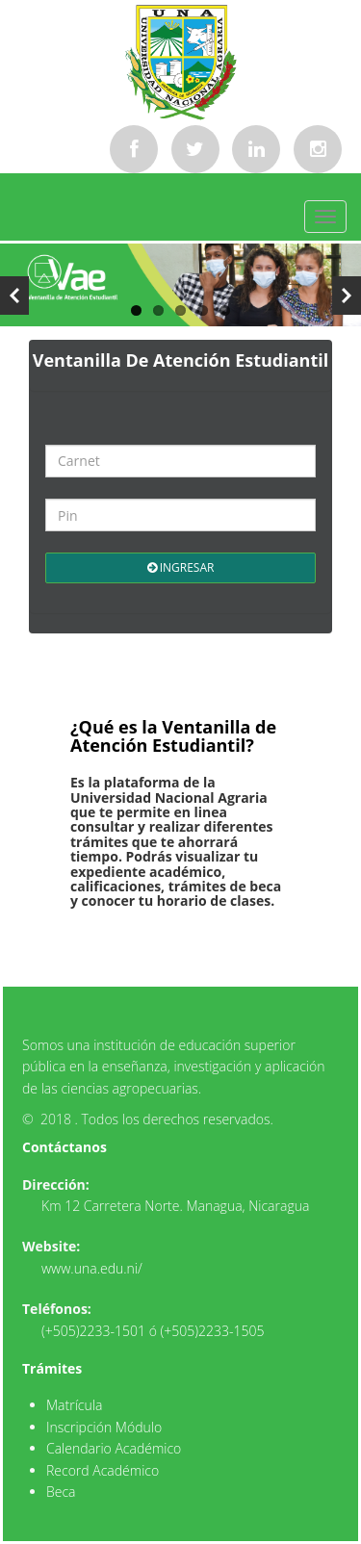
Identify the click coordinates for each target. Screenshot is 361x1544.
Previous (14, 295)
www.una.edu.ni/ (91, 1268)
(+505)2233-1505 (213, 1331)
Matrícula (74, 1405)
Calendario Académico (113, 1448)
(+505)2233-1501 (93, 1331)
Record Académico (102, 1470)
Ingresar (181, 567)
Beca (61, 1491)
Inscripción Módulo (104, 1427)
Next (346, 295)
